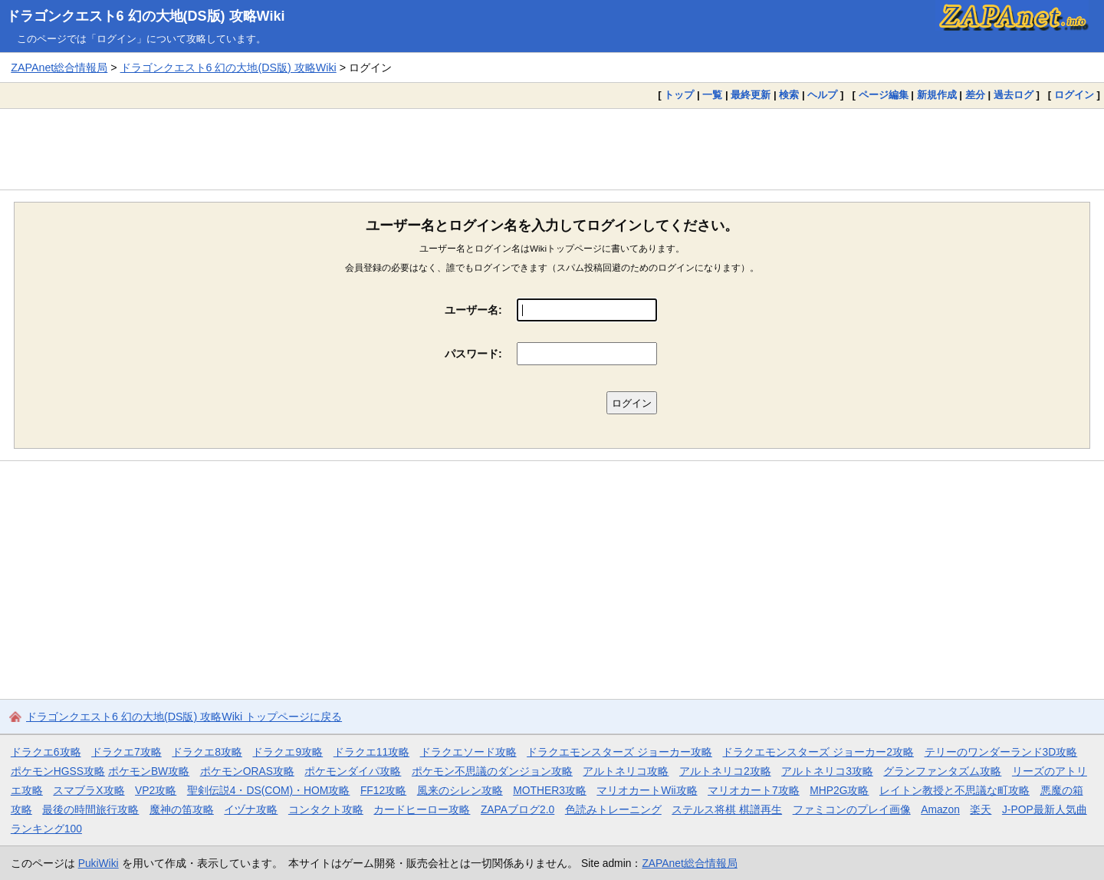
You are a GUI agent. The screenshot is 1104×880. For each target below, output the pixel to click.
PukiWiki (98, 863)
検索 (789, 95)
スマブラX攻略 (88, 790)
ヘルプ (822, 95)
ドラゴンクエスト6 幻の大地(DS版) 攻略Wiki (145, 16)
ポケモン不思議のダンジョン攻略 (492, 771)
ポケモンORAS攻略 (247, 771)
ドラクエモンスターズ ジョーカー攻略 (619, 752)
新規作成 (937, 95)
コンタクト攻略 (325, 809)
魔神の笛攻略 (182, 809)
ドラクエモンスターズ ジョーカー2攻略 (818, 752)
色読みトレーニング (613, 809)
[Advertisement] (552, 148)
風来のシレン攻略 (460, 790)
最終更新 (750, 95)
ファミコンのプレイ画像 (852, 809)
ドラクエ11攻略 (371, 752)
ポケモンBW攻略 (148, 771)
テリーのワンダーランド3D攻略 (1001, 752)
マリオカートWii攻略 (646, 790)
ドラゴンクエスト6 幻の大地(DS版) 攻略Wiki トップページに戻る (184, 716)
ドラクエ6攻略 (46, 752)
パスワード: (473, 354)
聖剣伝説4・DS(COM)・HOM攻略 (268, 790)
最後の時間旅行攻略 (90, 809)
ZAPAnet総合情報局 (59, 67)
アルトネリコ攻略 (626, 771)
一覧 (712, 95)
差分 (975, 95)
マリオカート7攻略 (754, 790)
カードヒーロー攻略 (421, 809)
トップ (679, 95)
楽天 (980, 809)
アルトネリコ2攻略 (725, 771)
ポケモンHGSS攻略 (58, 771)
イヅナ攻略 (251, 809)
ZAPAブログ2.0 (517, 809)
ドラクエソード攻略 (468, 752)
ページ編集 (884, 95)
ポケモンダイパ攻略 (352, 771)
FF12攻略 (383, 790)
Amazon (940, 809)
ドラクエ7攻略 (126, 752)
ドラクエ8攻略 (207, 752)
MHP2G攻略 (839, 790)
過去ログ (1013, 95)
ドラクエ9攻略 (287, 752)
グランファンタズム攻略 (942, 771)
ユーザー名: (473, 310)
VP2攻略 (155, 790)
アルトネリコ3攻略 (827, 771)
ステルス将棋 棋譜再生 (727, 809)
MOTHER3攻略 (549, 790)
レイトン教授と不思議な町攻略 (954, 790)
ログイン (1074, 95)
